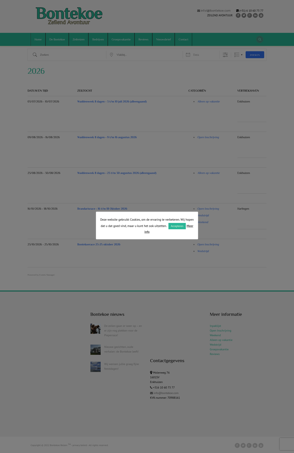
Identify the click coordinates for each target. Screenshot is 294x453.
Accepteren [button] (177, 226)
